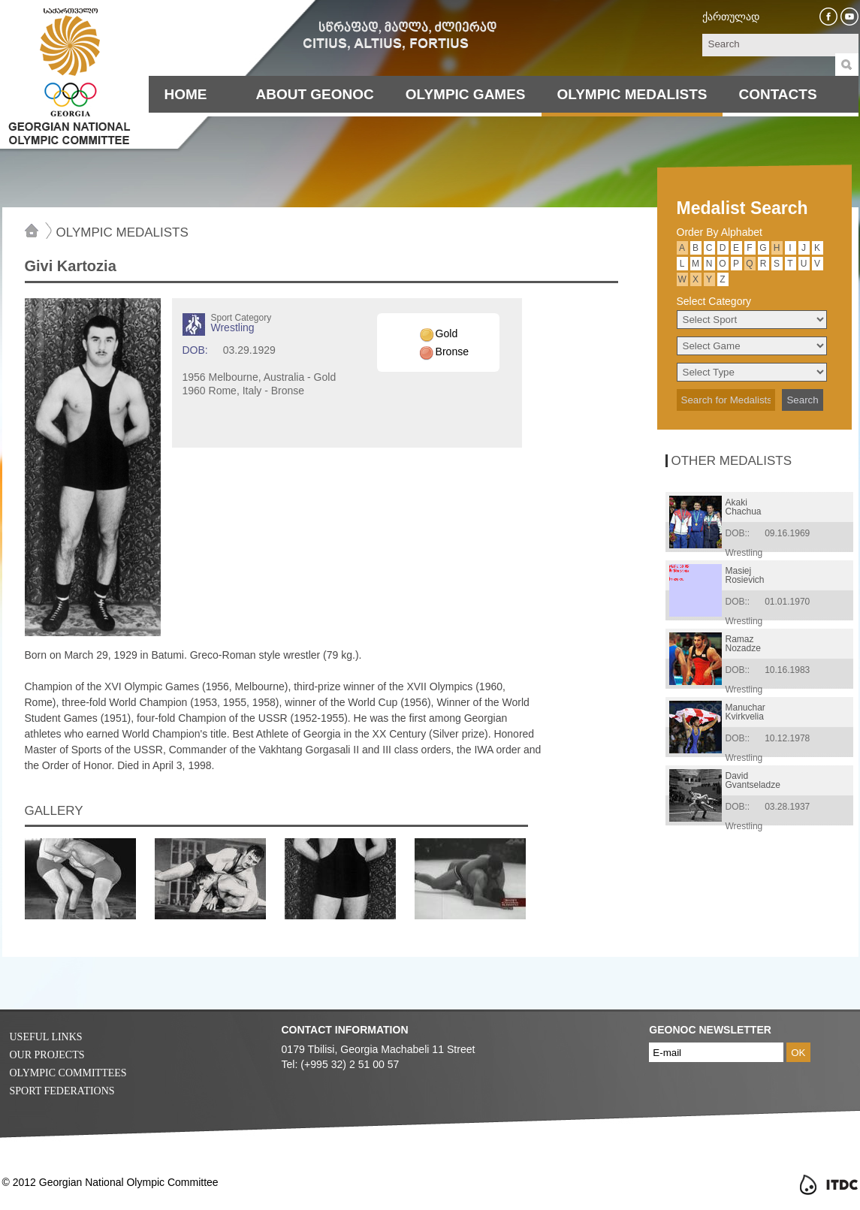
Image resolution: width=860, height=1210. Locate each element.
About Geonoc (315, 94)
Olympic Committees (68, 1073)
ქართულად (730, 16)
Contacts (777, 94)
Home (185, 94)
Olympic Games (466, 94)
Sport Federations (62, 1091)
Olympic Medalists (632, 94)
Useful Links (46, 1037)
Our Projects (47, 1055)
